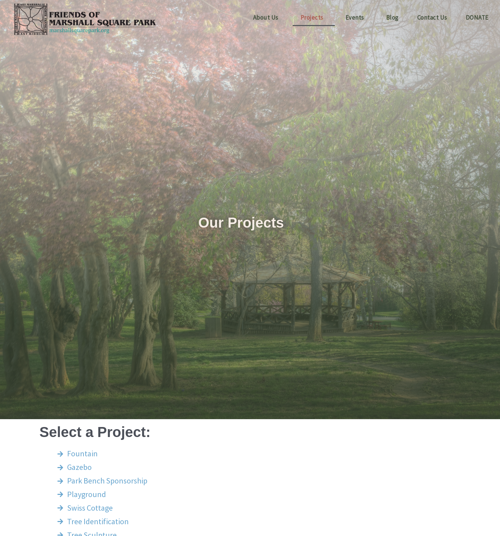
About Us (265, 17)
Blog (392, 17)
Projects (311, 17)
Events (354, 17)
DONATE (477, 17)
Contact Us (432, 17)
